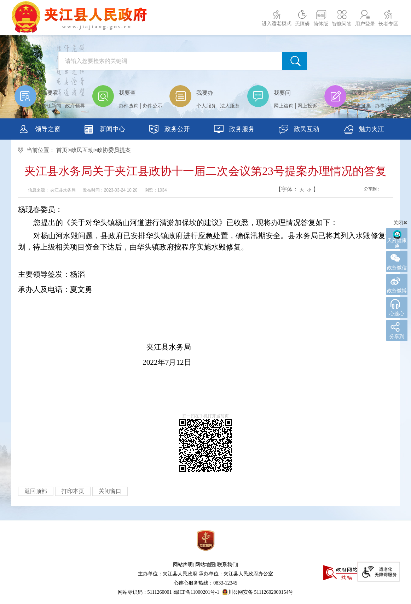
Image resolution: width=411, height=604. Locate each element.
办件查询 (129, 106)
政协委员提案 (114, 150)
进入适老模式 (276, 23)
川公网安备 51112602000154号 (257, 592)
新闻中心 (105, 130)
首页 (62, 150)
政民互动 (299, 130)
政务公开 (169, 130)
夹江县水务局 (63, 190)
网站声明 (183, 564)
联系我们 (227, 564)
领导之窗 (40, 130)
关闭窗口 (110, 491)
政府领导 (75, 106)
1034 (162, 190)
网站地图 (205, 564)
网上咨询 (284, 106)
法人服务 (230, 106)
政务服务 (234, 130)
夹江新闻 (51, 106)
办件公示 (152, 106)
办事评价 (385, 106)
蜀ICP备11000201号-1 (196, 592)
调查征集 (361, 106)
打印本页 (73, 491)
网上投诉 (307, 106)
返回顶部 (35, 491)
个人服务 (206, 106)
